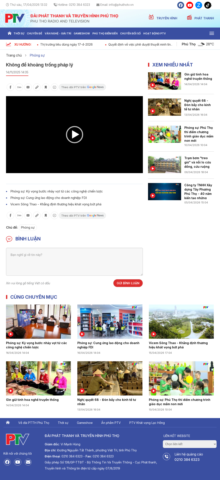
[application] (74, 134)
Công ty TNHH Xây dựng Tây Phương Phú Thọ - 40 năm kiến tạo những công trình (198, 191)
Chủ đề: (12, 227)
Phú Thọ (189, 44)
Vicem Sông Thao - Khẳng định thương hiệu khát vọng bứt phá (55, 204)
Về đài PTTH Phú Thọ (33, 423)
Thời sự (19, 33)
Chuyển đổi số (130, 33)
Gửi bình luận (128, 283)
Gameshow (82, 33)
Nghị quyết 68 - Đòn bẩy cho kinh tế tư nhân (197, 105)
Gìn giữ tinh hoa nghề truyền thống (198, 76)
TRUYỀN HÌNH (167, 18)
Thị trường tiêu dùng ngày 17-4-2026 (82, 44)
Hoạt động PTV (154, 33)
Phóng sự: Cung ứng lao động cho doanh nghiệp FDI (48, 198)
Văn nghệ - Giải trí (58, 33)
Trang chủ (9, 33)
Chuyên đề (34, 33)
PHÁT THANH (204, 18)
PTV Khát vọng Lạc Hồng (147, 423)
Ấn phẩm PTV (111, 423)
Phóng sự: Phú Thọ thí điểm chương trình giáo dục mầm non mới (198, 134)
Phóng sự (37, 55)
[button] (74, 134)
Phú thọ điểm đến (105, 33)
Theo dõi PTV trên (82, 87)
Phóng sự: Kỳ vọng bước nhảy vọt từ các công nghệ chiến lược (56, 191)
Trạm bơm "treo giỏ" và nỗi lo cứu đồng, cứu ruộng (197, 162)
